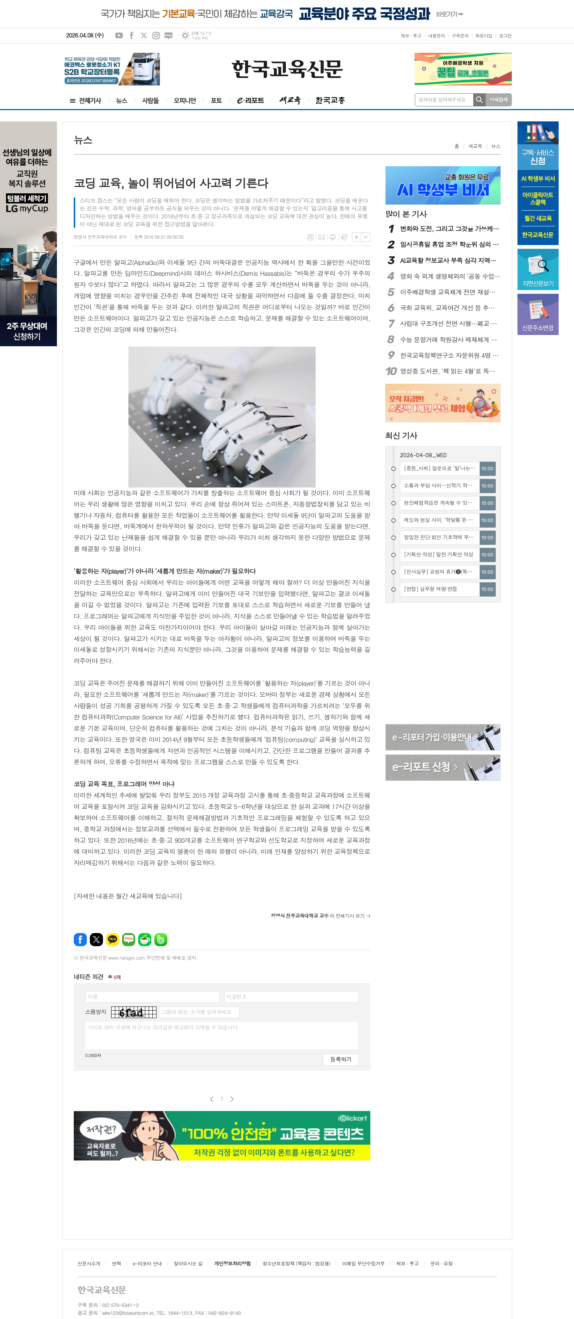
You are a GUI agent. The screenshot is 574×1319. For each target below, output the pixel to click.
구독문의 (460, 35)
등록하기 (340, 1059)
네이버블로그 (168, 35)
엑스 (143, 35)
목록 (310, 237)
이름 (93, 996)
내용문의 (436, 35)
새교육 (475, 146)
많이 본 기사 (405, 214)
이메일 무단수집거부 (363, 1263)
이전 (211, 1099)
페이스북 (131, 35)
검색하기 (479, 99)
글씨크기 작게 (365, 237)
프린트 (333, 237)
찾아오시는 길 (188, 1263)
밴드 (160, 939)
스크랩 (344, 237)
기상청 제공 (199, 38)
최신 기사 (401, 435)
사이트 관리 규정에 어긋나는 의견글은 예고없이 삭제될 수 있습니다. (163, 1027)
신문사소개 (89, 1263)
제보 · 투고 (411, 35)
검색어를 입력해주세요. (443, 99)
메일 (321, 237)
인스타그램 (156, 35)
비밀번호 (237, 996)
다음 (232, 1099)
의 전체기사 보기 (318, 915)
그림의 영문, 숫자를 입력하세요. (197, 1011)
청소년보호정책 (296, 1263)
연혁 (116, 1263)
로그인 (505, 35)
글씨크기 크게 (356, 237)
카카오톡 (112, 939)
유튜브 (119, 35)
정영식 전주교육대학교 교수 (100, 236)
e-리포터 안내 (147, 1263)
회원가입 (484, 35)
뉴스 (495, 146)
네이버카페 (144, 939)
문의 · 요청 (441, 1263)
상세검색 (498, 99)
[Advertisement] (443, 664)
